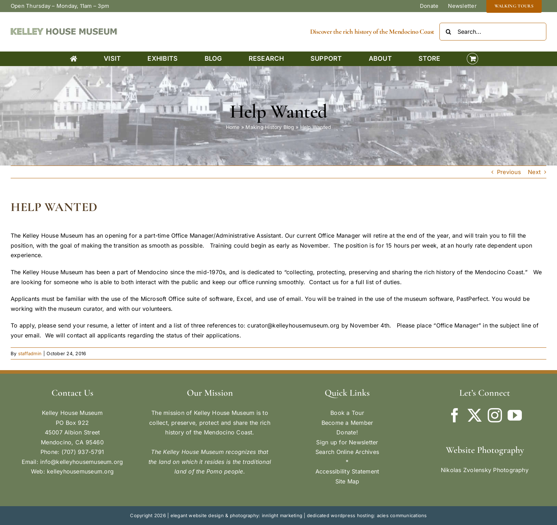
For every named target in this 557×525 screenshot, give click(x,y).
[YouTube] (515, 415)
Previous (509, 171)
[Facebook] (455, 415)
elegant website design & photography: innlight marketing (236, 515)
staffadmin (30, 353)
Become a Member (347, 422)
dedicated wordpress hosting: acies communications (367, 515)
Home (233, 127)
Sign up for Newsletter (347, 442)
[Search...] (492, 31)
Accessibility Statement (347, 471)
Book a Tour (347, 412)
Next (534, 171)
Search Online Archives (347, 451)
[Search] (448, 31)
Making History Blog (269, 127)
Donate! (347, 432)
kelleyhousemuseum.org (80, 471)
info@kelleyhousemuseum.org (81, 461)
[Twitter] (474, 415)
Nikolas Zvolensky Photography (485, 469)
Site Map (347, 481)
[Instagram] (495, 415)
